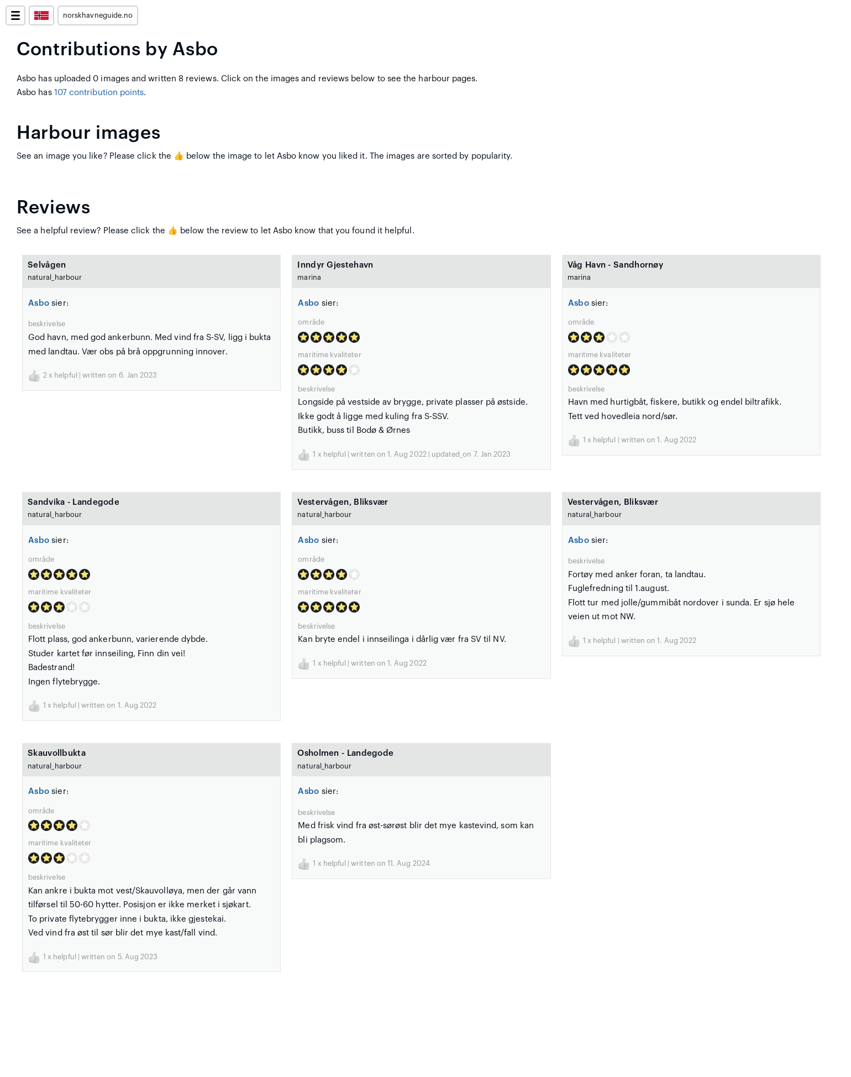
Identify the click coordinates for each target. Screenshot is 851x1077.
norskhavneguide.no (98, 15)
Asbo (38, 303)
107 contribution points (99, 92)
